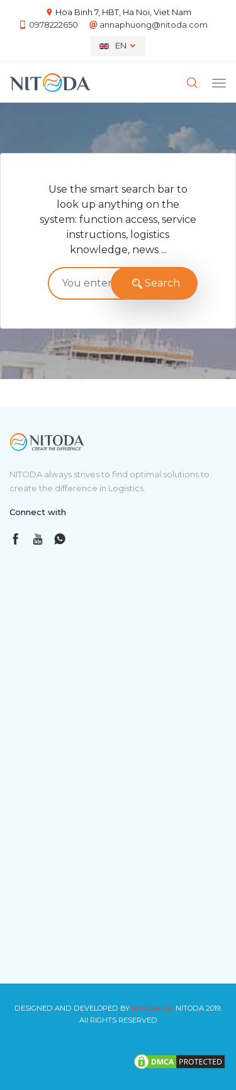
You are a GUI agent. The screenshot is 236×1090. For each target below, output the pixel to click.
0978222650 (53, 25)
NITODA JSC (153, 1008)
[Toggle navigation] (219, 82)
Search (154, 283)
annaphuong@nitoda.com (153, 25)
